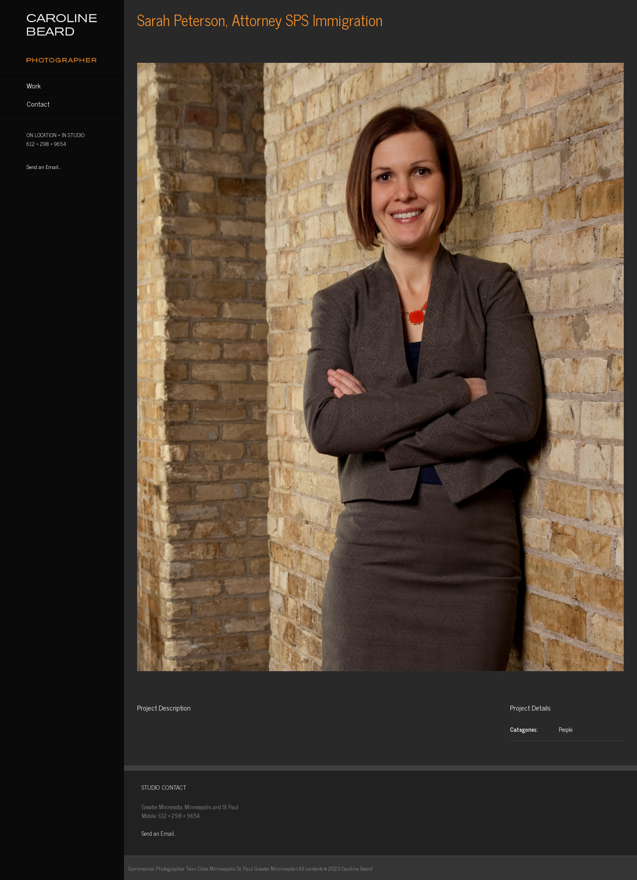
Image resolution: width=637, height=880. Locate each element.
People (565, 729)
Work (34, 85)
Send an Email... (44, 166)
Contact (38, 103)
